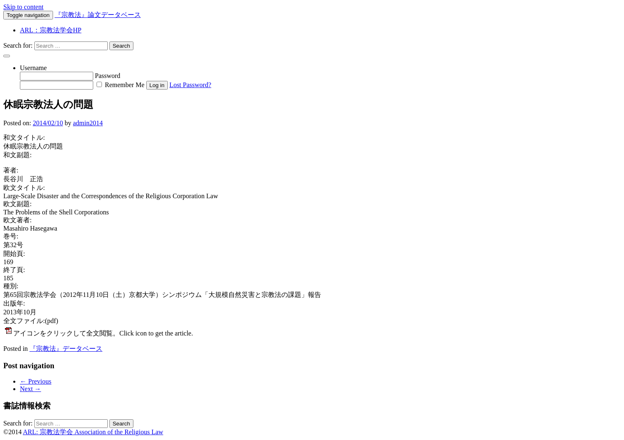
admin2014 (88, 122)
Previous (35, 381)
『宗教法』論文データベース (98, 14)
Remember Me (121, 84)
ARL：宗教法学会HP (50, 30)
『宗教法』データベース (65, 348)
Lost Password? (190, 84)
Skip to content (23, 6)
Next (30, 388)
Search (121, 46)
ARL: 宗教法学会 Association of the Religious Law (93, 431)
